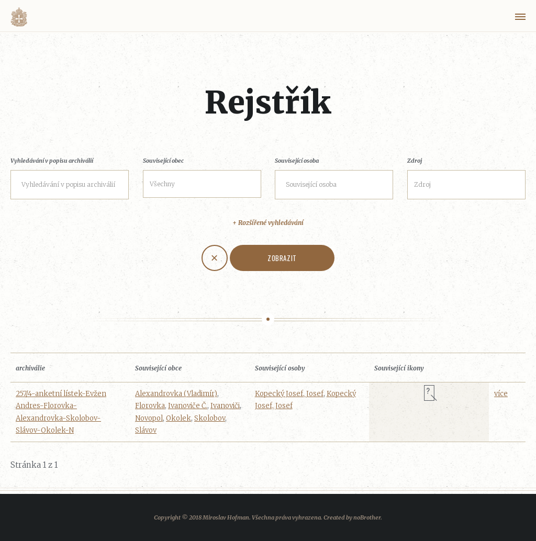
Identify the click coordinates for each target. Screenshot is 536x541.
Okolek (178, 418)
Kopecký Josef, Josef (289, 393)
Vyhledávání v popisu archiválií (51, 160)
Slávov (146, 430)
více (501, 393)
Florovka (150, 405)
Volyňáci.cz (18, 17)
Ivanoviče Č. (187, 405)
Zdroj (414, 160)
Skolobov (209, 418)
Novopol (149, 418)
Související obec (163, 160)
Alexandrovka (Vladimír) (176, 393)
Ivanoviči (225, 405)
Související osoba (297, 160)
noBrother (367, 517)
